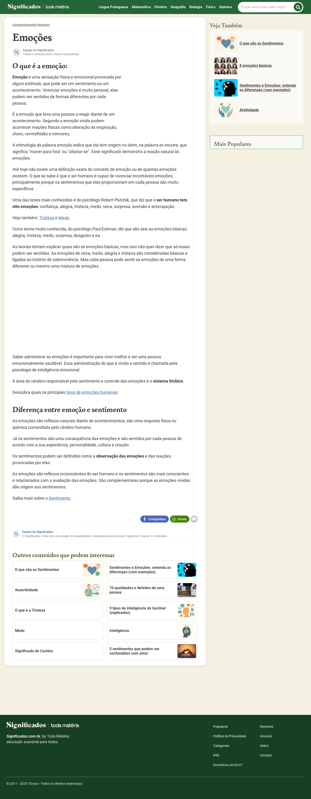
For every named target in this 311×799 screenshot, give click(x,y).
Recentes (266, 726)
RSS (216, 755)
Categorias (221, 746)
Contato (266, 755)
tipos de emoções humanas (92, 392)
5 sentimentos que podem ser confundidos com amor (152, 651)
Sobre (264, 746)
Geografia (178, 7)
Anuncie (266, 736)
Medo (63, 217)
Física (210, 7)
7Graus (33, 783)
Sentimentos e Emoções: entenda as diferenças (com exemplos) (152, 570)
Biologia (195, 7)
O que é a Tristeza (30, 610)
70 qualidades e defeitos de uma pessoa (152, 590)
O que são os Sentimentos (58, 570)
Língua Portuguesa (113, 7)
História (160, 7)
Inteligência (152, 631)
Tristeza (46, 217)
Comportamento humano (31, 25)
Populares (220, 726)
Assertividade (58, 590)
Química (225, 7)
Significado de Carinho (34, 651)
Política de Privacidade (229, 736)
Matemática (141, 7)
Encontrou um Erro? (227, 765)
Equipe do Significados (37, 532)
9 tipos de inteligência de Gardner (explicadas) (152, 610)
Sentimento (59, 498)
